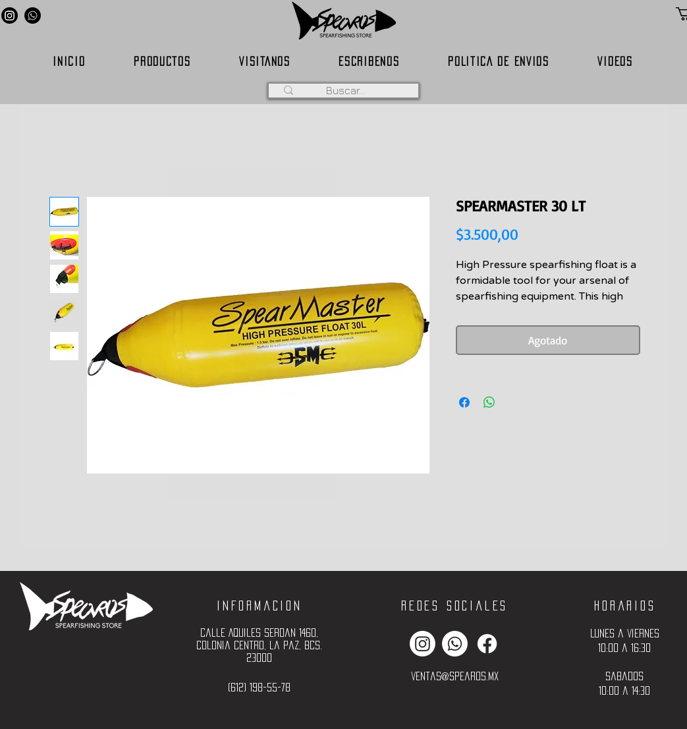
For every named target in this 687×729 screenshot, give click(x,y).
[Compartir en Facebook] (464, 402)
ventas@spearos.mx (455, 676)
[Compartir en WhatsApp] (489, 402)
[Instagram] (9, 15)
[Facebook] (487, 644)
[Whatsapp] (32, 15)
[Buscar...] (346, 90)
